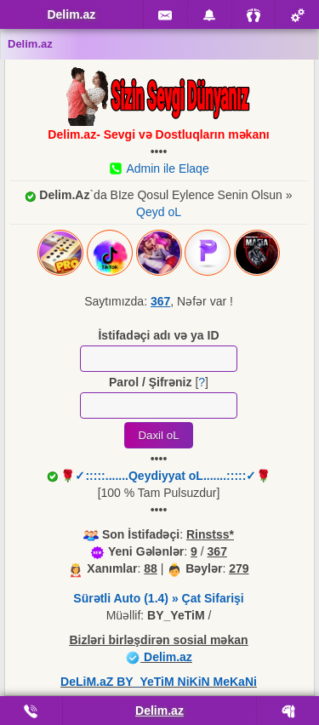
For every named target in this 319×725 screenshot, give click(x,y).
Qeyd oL (158, 212)
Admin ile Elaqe (158, 168)
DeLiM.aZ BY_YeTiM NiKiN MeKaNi (158, 681)
